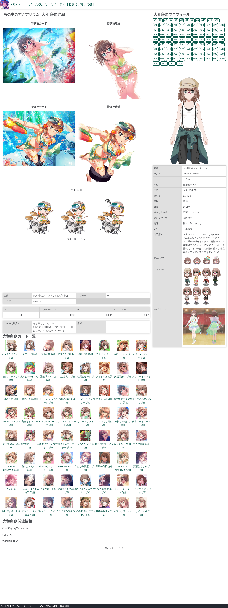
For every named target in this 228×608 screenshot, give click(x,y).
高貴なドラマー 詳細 (30, 416)
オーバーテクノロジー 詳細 (85, 394)
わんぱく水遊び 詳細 (104, 416)
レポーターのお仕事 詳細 (141, 349)
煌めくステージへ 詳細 (11, 372)
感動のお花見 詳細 (67, 394)
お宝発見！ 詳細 (67, 370)
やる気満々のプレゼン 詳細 (85, 506)
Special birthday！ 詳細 (11, 461)
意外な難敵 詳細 (141, 437)
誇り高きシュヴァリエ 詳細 (85, 484)
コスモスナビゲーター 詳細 (67, 439)
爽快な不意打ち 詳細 (123, 416)
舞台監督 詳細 (11, 392)
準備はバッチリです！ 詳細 (48, 439)
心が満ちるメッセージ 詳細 (141, 484)
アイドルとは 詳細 (104, 372)
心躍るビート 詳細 (85, 372)
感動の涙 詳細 (85, 348)
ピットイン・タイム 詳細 (123, 484)
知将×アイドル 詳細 (30, 439)
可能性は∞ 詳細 (48, 482)
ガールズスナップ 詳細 (11, 416)
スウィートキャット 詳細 (141, 372)
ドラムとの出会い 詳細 (67, 349)
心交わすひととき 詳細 (123, 506)
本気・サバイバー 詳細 (123, 349)
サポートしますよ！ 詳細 (85, 416)
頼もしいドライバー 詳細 (48, 506)
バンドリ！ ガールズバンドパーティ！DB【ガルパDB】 (53, 4)
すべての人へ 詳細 (11, 439)
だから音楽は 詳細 (85, 461)
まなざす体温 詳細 (141, 506)
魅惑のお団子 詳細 (104, 506)
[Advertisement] (76, 266)
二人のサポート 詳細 (104, 349)
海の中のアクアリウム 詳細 (123, 394)
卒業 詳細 (11, 482)
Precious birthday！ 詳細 (123, 461)
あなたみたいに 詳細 (30, 461)
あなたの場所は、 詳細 (104, 484)
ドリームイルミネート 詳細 (48, 394)
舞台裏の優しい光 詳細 (104, 439)
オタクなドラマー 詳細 (11, 349)
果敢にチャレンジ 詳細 (29, 372)
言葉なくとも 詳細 (141, 461)
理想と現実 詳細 (29, 392)
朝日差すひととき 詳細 (11, 506)
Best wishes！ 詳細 (67, 461)
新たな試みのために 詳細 (141, 394)
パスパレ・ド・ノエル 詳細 (29, 506)
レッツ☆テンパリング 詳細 (48, 416)
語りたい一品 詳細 (122, 439)
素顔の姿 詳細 (48, 348)
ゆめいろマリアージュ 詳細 (48, 461)
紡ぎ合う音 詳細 (104, 392)
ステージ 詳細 (29, 348)
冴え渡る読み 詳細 (67, 506)
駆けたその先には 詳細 (67, 484)
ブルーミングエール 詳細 (67, 416)
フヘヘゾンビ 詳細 (85, 439)
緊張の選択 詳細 (104, 460)
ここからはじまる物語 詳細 (29, 484)
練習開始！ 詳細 (122, 370)
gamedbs (64, 605)
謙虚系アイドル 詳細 (48, 372)
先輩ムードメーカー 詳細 (141, 416)
